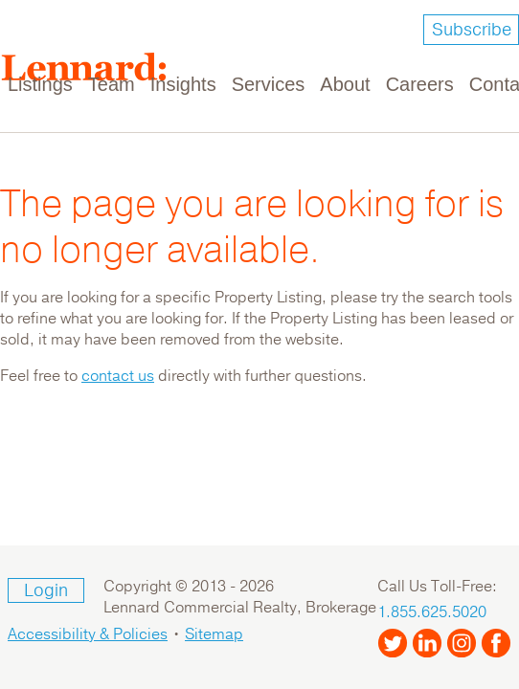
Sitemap (214, 634)
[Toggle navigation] (492, 73)
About (345, 84)
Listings (40, 84)
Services (268, 84)
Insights (183, 84)
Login (46, 590)
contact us (117, 376)
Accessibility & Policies (88, 634)
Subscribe (471, 29)
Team (111, 84)
